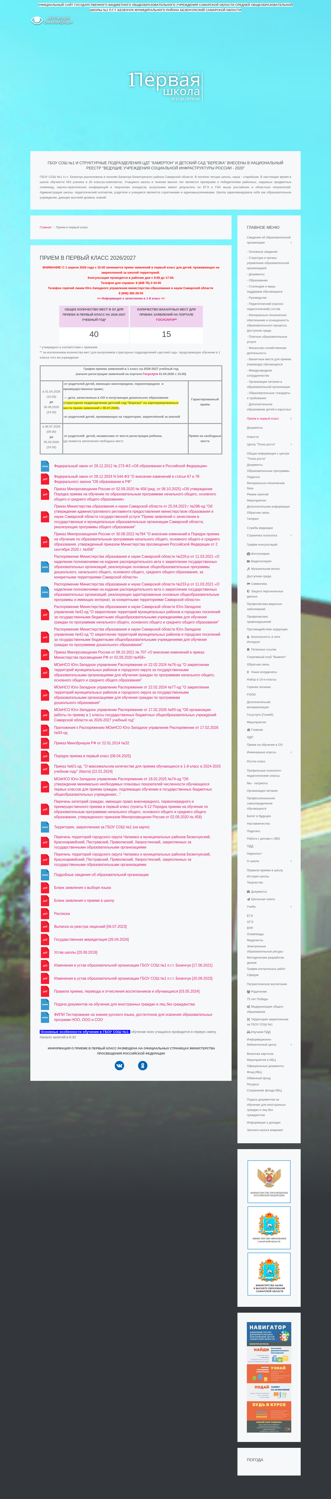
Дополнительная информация (268, 506)
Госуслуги (165, 319)
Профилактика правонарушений (259, 619)
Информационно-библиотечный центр (261, 1042)
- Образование (257, 280)
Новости (253, 437)
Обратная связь (258, 512)
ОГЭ (250, 922)
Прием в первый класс (263, 418)
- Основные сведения (262, 251)
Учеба (251, 906)
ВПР (250, 928)
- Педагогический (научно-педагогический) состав (265, 306)
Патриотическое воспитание (267, 984)
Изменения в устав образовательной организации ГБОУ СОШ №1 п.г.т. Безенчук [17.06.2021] (133, 965)
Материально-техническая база (265, 485)
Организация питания (262, 790)
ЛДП (250, 737)
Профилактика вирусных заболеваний (264, 606)
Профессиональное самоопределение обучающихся (261, 803)
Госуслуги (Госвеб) (260, 714)
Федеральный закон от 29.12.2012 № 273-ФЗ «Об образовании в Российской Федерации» (130, 466)
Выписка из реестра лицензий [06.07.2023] (90, 927)
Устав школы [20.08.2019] (75, 952)
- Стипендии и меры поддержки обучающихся (264, 289)
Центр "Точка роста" (261, 444)
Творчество (255, 882)
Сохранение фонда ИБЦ (264, 1090)
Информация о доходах (263, 1122)
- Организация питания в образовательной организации (268, 384)
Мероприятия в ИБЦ (261, 1060)
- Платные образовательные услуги (267, 339)
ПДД (250, 846)
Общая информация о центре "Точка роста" (268, 456)
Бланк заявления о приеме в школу (84, 900)
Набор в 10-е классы (261, 679)
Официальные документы (265, 1066)
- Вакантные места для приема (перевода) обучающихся (269, 361)
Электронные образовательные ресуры (265, 949)
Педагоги (253, 477)
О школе (253, 861)
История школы (258, 876)
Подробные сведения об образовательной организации (101, 875)
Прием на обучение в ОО (265, 744)
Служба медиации (260, 528)
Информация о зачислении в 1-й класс (131, 298)
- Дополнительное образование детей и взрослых (269, 406)
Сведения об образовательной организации (269, 240)
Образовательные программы (268, 471)
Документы (255, 427)
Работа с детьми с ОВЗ (263, 838)
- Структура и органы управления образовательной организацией (268, 263)
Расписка (62, 914)
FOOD (251, 694)
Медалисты (255, 940)
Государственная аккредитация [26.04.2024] (91, 939)
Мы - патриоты (257, 783)
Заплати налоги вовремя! (265, 1130)
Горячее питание (259, 687)
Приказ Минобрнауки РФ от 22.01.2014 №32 (91, 743)
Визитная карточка (260, 1053)
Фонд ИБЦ (254, 1072)
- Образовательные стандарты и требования (268, 395)
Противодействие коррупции (267, 629)
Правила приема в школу (265, 870)
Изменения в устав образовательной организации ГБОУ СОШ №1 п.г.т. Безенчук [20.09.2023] (133, 978)
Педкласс (253, 831)
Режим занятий (257, 494)
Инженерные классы (261, 752)
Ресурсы (253, 1084)
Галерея (253, 518)
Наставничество (258, 823)
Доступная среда (259, 576)
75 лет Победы (257, 999)
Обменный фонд (259, 1078)
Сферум (253, 975)
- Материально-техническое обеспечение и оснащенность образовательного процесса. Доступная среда (268, 322)
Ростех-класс (256, 761)
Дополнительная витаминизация (259, 704)
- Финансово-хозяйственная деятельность (266, 350)
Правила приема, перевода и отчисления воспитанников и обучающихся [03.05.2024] (127, 991)
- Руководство (257, 297)
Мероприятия (256, 500)
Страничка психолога (262, 535)
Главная (45, 227)
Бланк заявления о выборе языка (82, 888)
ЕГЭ (250, 916)
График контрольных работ (266, 969)
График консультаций (262, 544)
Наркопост (254, 853)
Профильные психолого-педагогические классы (264, 773)
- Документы (255, 274)
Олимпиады (255, 934)
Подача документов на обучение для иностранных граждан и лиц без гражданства (124, 1004)
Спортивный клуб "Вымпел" (266, 657)
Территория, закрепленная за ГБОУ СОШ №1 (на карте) (102, 827)
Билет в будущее (259, 816)
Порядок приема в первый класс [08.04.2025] (92, 756)
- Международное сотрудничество (259, 373)
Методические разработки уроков (265, 960)
